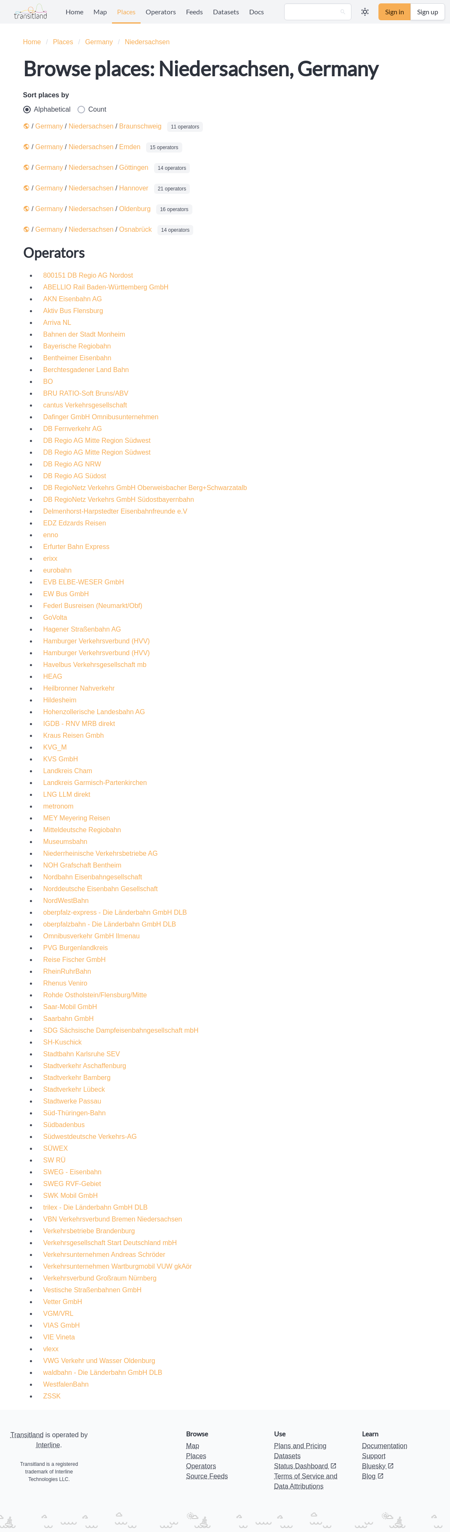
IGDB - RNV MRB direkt (79, 723)
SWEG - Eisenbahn (72, 1172)
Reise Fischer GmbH (74, 959)
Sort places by (46, 95)
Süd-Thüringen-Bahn (74, 1113)
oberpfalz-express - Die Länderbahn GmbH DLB (115, 912)
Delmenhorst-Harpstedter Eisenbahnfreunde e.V (115, 511)
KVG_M (55, 747)
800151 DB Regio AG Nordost (88, 275)
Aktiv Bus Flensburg (73, 310)
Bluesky (378, 1466)
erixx (50, 558)
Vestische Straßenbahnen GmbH (92, 1290)
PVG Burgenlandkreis (75, 947)
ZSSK (52, 1396)
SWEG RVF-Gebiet (72, 1183)
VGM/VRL (58, 1313)
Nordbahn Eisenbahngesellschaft (92, 877)
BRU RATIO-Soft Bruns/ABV (85, 393)
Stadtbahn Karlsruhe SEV (81, 1054)
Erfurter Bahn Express (76, 546)
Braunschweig (140, 126)
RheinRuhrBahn (67, 971)
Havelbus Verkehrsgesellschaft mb (94, 664)
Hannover (133, 188)
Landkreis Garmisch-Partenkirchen (95, 782)
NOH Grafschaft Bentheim (82, 865)
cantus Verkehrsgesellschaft (85, 405)
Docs (256, 12)
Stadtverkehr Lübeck (74, 1089)
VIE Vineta (59, 1337)
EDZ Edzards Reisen (74, 523)
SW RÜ (54, 1160)
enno (51, 534)
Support (374, 1456)
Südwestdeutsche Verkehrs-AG (90, 1136)
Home (74, 12)
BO (48, 381)
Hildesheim (60, 700)
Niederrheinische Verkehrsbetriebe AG (100, 853)
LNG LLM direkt (67, 794)
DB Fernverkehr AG (72, 428)
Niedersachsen (147, 42)
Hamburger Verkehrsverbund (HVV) (96, 641)
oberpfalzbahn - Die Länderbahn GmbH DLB (109, 924)
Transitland (27, 1434)
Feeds (194, 12)
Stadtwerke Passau (72, 1101)
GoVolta (55, 617)
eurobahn (57, 570)
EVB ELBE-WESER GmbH (83, 582)
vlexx (51, 1349)
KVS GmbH (60, 759)
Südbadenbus (64, 1124)
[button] (365, 12)
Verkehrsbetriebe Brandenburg (89, 1231)
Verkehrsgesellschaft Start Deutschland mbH (110, 1242)
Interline (48, 1445)
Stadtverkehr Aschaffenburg (84, 1065)
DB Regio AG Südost (74, 475)
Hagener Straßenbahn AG (82, 629)
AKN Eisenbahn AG (72, 299)
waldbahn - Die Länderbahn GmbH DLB (102, 1372)
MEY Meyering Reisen (76, 818)
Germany (99, 42)
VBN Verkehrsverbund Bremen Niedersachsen (112, 1219)
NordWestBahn (66, 900)
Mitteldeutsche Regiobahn (82, 829)
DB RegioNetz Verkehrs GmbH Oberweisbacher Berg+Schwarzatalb (145, 487)
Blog (373, 1476)
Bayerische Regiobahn (77, 346)
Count (92, 109)
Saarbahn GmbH (68, 1018)
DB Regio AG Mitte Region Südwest (97, 440)
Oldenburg (135, 208)
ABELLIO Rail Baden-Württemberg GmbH (106, 287)
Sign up (427, 12)
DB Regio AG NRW (72, 464)
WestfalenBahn (66, 1384)
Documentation (384, 1445)
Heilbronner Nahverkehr (79, 688)
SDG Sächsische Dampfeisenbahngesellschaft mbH (121, 1030)
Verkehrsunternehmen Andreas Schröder (104, 1254)
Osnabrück (135, 229)
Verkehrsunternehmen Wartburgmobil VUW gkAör (117, 1266)
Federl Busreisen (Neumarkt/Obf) (93, 605)
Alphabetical (47, 109)
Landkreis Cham (68, 770)
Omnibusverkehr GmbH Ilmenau (91, 936)
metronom (58, 806)
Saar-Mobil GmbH (70, 1006)
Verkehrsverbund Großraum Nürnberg (100, 1278)
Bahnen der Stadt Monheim (84, 334)
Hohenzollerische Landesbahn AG (94, 711)
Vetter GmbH (62, 1301)
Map (100, 12)
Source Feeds (207, 1476)
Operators (161, 12)
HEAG (52, 676)
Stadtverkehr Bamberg (77, 1077)
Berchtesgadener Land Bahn (86, 369)
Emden (130, 146)
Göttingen (133, 167)
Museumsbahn (65, 841)
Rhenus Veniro (65, 983)
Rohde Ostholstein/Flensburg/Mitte (95, 995)
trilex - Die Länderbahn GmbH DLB (95, 1207)
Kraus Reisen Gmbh (73, 735)
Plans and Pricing (300, 1445)
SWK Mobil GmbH (70, 1195)
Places (126, 12)
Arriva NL (57, 322)
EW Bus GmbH (66, 593)
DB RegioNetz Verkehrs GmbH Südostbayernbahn (118, 499)
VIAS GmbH (61, 1325)
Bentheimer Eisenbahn (77, 358)
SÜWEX (55, 1148)
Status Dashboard (305, 1466)
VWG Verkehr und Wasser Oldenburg (99, 1360)
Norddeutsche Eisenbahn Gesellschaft (100, 888)
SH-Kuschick (62, 1042)
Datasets (226, 12)
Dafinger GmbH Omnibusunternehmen (101, 416)
